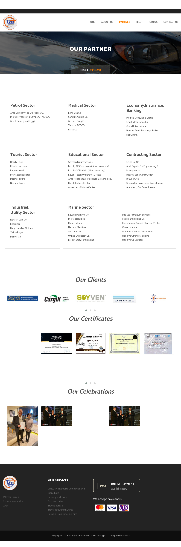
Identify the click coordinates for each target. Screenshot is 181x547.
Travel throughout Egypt (60, 510)
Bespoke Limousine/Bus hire (62, 514)
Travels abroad (55, 506)
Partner (124, 22)
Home (92, 22)
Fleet (139, 22)
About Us (107, 22)
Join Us (153, 22)
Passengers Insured (58, 497)
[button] (86, 310)
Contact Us (170, 22)
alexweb (126, 536)
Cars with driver (56, 502)
